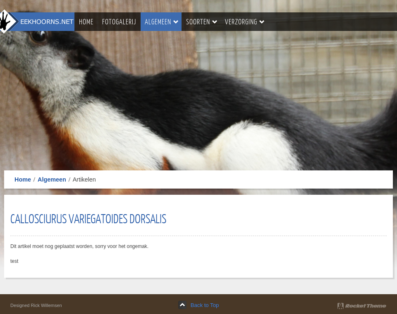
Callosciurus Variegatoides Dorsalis (88, 218)
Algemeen (52, 179)
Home (22, 179)
